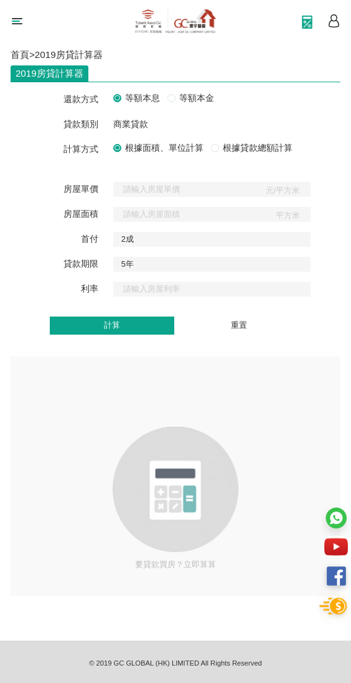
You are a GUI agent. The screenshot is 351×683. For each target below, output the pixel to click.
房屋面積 (80, 214)
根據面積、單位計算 (164, 148)
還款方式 (80, 99)
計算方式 (80, 149)
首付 (89, 239)
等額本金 (196, 98)
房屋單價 (80, 189)
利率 (89, 289)
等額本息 (142, 98)
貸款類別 (80, 124)
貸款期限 (80, 264)
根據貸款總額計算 (257, 148)
